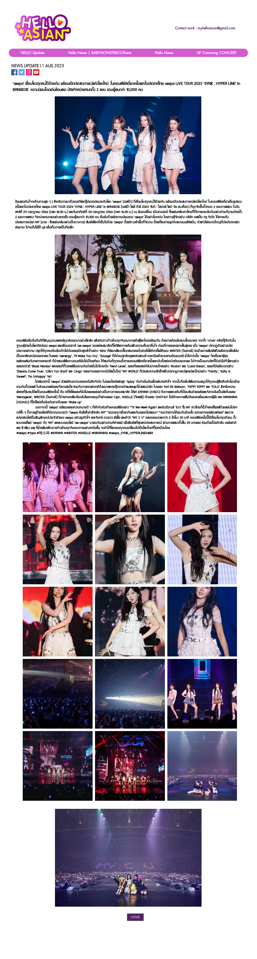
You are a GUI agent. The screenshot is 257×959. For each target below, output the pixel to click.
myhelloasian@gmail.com (216, 28)
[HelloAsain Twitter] (22, 72)
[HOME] (135, 917)
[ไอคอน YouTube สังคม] (36, 72)
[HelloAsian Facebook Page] (14, 72)
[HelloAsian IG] (29, 72)
